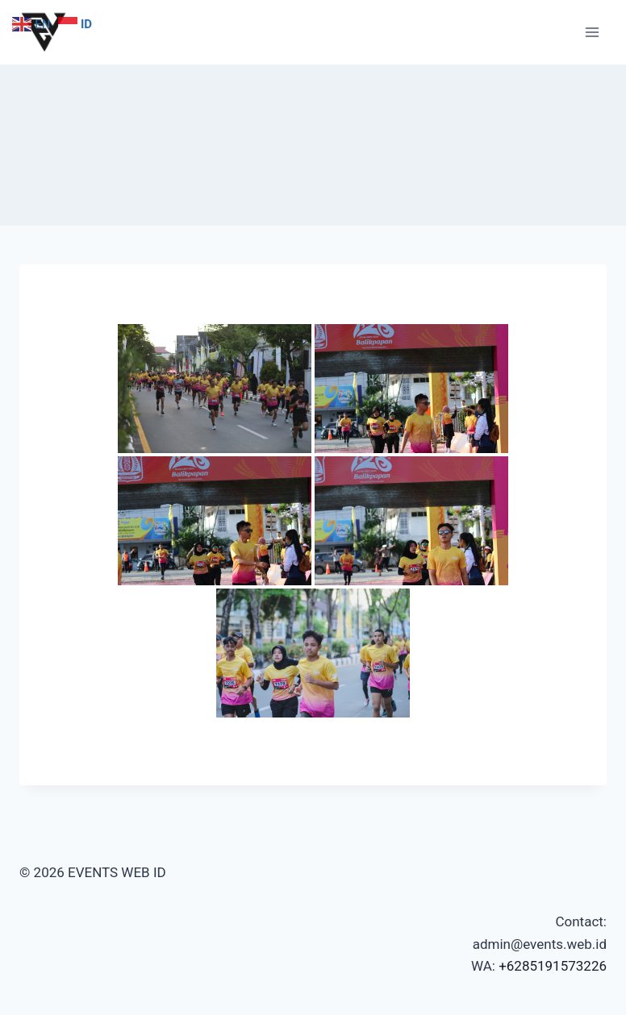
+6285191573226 (553, 966)
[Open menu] (592, 31)
